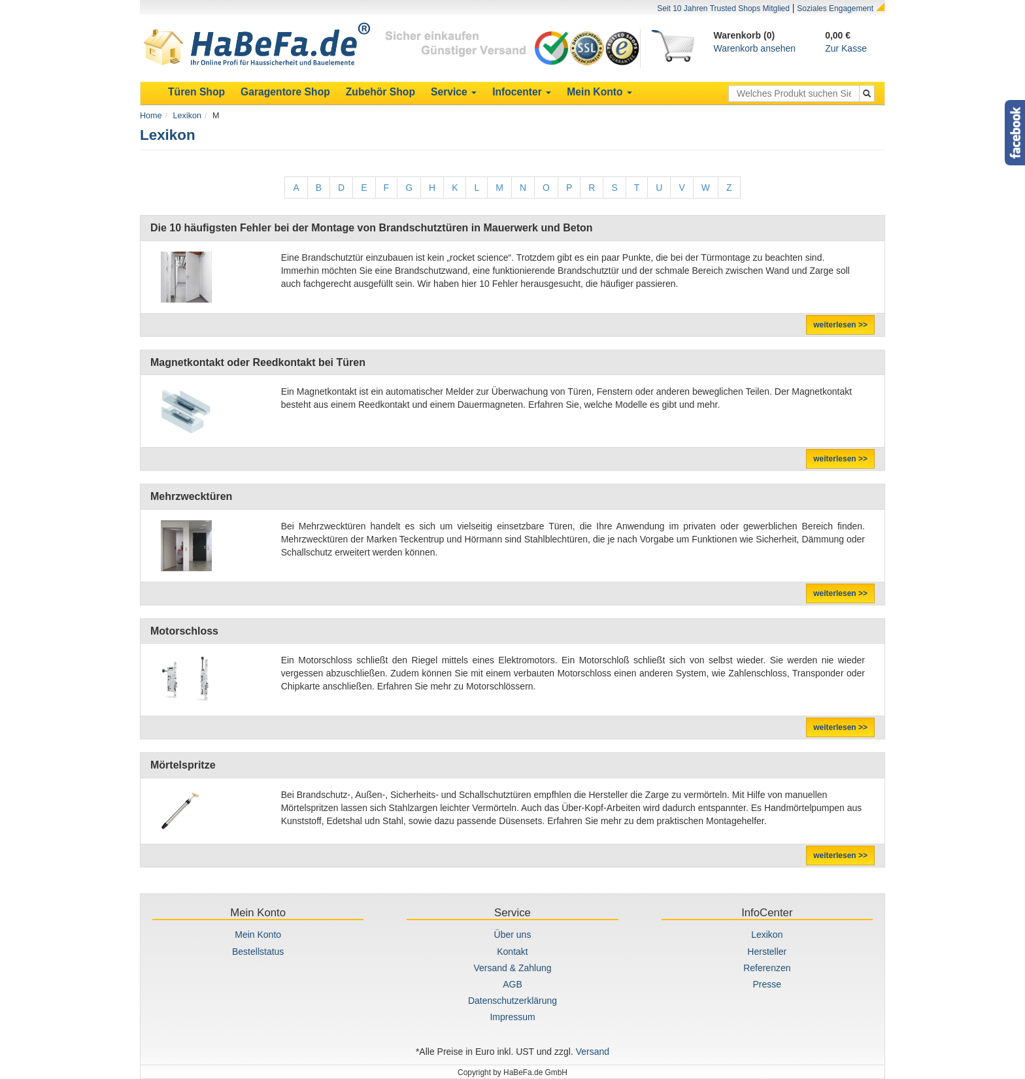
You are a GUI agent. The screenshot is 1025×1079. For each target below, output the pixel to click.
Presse (767, 984)
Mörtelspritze (183, 765)
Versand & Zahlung (512, 968)
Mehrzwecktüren (191, 496)
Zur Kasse (846, 48)
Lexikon (187, 115)
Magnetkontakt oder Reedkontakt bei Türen (257, 362)
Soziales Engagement (835, 8)
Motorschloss (184, 631)
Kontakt (512, 951)
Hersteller (766, 951)
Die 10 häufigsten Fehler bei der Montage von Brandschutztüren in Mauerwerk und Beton (371, 227)
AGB (512, 984)
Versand (592, 1051)
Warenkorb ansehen (755, 48)
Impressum (512, 1017)
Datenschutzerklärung (512, 1000)
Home (151, 115)
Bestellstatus (258, 951)
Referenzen (766, 968)
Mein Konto (258, 934)
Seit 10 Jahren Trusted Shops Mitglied (723, 8)
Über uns (512, 934)
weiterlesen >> (840, 324)
